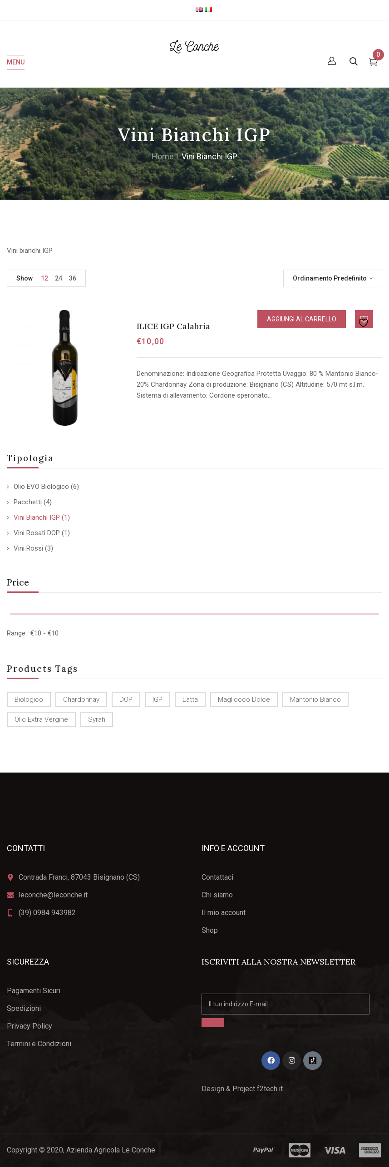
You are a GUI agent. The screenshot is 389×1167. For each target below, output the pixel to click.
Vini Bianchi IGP (37, 517)
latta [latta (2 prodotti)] (190, 699)
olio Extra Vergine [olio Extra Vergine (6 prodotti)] (41, 719)
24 (58, 278)
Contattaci (217, 877)
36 (72, 278)
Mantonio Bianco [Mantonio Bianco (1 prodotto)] (315, 699)
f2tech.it (269, 1088)
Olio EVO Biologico (41, 487)
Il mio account (224, 912)
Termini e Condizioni (39, 1043)
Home (163, 156)
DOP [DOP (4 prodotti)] (126, 699)
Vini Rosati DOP (37, 533)
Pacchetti (28, 502)
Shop (210, 930)
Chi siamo (217, 895)
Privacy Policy (29, 1026)
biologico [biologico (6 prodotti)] (29, 699)
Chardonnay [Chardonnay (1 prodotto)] (81, 699)
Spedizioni (24, 1008)
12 (44, 278)
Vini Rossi (28, 548)
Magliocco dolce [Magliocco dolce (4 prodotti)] (244, 699)
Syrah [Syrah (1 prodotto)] (96, 719)
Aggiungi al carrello (301, 319)
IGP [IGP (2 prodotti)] (157, 699)
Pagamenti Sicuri (33, 990)
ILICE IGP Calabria (173, 326)
